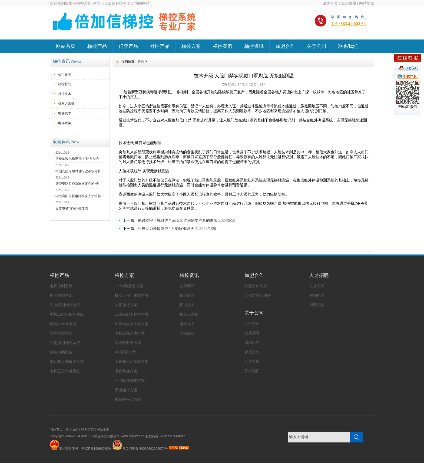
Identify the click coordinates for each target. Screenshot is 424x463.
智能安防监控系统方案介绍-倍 (77, 184)
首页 (141, 61)
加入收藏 (348, 3)
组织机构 (252, 342)
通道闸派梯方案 (128, 342)
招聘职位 (316, 305)
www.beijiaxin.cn (133, 436)
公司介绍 (252, 323)
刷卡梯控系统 (61, 295)
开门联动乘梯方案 (130, 380)
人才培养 (316, 286)
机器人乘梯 (66, 103)
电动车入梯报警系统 (67, 361)
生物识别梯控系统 (65, 342)
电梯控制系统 (61, 286)
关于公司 (316, 46)
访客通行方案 (126, 305)
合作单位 (252, 361)
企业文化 (252, 352)
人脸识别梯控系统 (65, 305)
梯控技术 (64, 94)
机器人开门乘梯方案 (132, 295)
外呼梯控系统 (61, 333)
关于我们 (71, 429)
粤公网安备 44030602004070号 (140, 449)
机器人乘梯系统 (63, 324)
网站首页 (65, 46)
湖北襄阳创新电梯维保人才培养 (78, 196)
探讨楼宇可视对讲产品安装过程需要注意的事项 (177, 220)
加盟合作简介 (255, 286)
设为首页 (330, 3)
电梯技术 (64, 113)
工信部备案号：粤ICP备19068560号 (85, 449)
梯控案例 (222, 46)
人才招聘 (319, 275)
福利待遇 (316, 295)
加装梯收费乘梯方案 (132, 324)
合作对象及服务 (257, 295)
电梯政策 (64, 123)
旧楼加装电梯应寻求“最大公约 (77, 159)
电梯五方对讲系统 (65, 371)
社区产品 (160, 46)
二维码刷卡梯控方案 (132, 314)
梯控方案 (191, 46)
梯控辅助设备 (61, 352)
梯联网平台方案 (128, 399)
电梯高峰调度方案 (130, 333)
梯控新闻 (64, 84)
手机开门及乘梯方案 (132, 361)
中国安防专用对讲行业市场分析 (78, 171)
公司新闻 (64, 74)
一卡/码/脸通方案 (129, 286)
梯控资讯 (254, 46)
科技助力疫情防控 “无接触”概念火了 (168, 228)
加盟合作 (285, 46)
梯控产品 (97, 46)
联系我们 (348, 46)
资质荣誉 (252, 333)
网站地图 (366, 3)
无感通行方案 (126, 390)
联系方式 (87, 429)
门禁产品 (128, 46)
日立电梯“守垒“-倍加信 (71, 208)
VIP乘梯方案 (125, 352)
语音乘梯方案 (126, 371)
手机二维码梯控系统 (67, 314)
